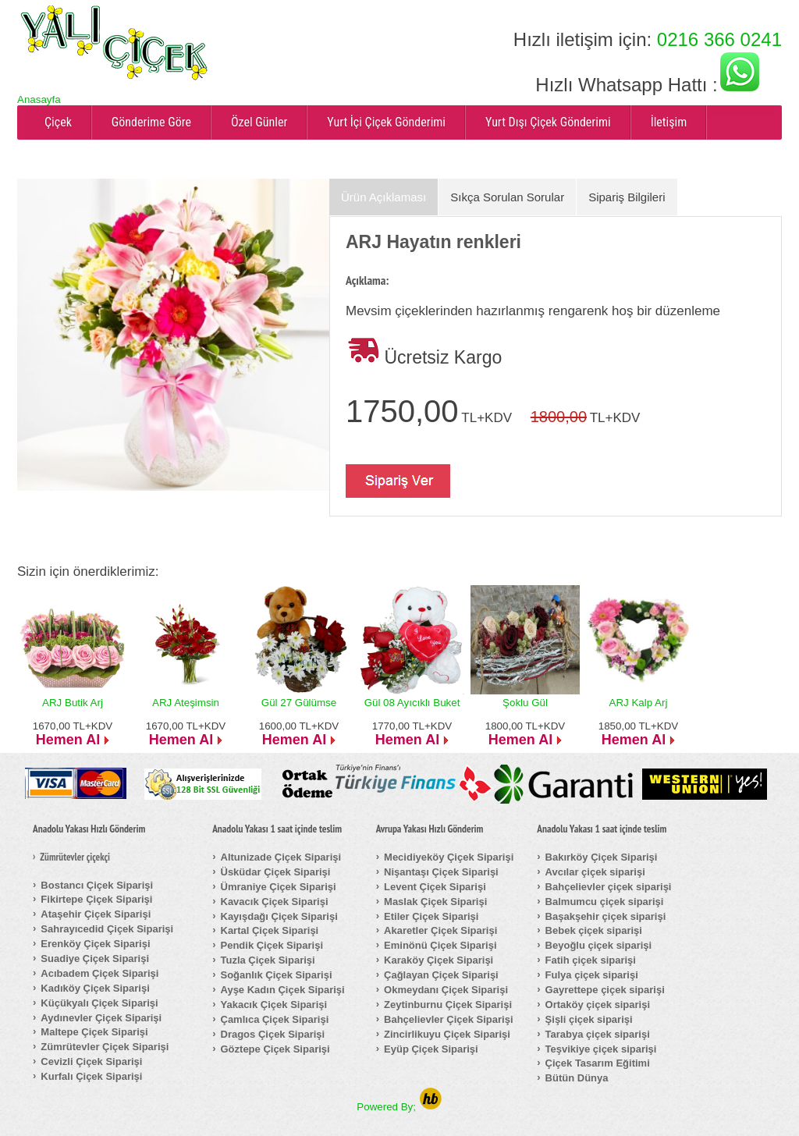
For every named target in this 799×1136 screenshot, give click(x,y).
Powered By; (399, 1107)
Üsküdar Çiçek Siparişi (276, 872)
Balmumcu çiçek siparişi (604, 901)
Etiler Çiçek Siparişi (431, 916)
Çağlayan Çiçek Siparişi (441, 975)
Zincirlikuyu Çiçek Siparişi (447, 1034)
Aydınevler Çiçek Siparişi (101, 1018)
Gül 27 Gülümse (298, 702)
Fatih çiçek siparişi (590, 960)
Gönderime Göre (151, 122)
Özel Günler (259, 122)
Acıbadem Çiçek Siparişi (99, 973)
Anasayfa (39, 99)
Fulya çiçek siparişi (591, 975)
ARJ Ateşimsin (185, 702)
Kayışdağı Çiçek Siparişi (279, 916)
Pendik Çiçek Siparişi (272, 945)
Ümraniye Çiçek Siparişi (278, 887)
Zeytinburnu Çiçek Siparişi (448, 1004)
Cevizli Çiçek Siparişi (91, 1061)
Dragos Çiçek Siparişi (273, 1034)
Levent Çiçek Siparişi (435, 887)
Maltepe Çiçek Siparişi (94, 1032)
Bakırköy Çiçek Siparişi (601, 857)
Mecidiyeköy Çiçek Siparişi (448, 857)
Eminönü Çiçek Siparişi (440, 945)
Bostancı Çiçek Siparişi (97, 885)
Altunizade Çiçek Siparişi (281, 857)
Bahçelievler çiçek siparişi (608, 887)
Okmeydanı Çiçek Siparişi (446, 990)
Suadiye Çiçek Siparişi (95, 958)
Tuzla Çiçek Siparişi (268, 960)
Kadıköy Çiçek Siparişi (95, 988)
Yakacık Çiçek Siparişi (274, 1004)
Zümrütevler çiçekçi (75, 857)
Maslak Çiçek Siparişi (435, 901)
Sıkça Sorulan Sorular (507, 197)
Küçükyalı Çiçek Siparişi (99, 1003)
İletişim (669, 122)
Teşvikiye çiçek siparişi (601, 1049)
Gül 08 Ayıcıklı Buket (412, 702)
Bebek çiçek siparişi (593, 930)
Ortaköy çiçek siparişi (597, 1004)
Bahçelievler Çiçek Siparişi (448, 1019)
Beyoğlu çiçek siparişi (598, 945)
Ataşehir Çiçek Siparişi (96, 914)
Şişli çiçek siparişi (589, 1019)
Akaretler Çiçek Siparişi (440, 930)
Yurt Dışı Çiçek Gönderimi (548, 122)
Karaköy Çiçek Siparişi (438, 960)
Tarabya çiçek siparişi (597, 1034)
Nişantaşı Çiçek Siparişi (441, 872)
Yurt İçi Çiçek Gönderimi (386, 122)
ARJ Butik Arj (72, 702)
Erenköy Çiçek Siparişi (95, 944)
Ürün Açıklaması (383, 197)
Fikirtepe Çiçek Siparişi (96, 899)
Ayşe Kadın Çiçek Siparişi (283, 990)
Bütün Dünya (577, 1078)
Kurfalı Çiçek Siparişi (91, 1076)
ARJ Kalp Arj (638, 702)
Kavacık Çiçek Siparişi (274, 901)
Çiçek (58, 122)
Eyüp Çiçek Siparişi (431, 1049)
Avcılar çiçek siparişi (595, 872)
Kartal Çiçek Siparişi (270, 930)
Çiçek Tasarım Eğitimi (597, 1063)
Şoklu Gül (525, 702)
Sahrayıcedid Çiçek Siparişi (107, 929)
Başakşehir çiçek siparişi (605, 916)
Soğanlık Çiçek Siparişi (276, 975)
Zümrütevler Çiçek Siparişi (105, 1047)
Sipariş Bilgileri (626, 197)
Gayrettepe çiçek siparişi (605, 990)
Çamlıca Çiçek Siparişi (275, 1019)
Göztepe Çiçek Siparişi (275, 1049)
